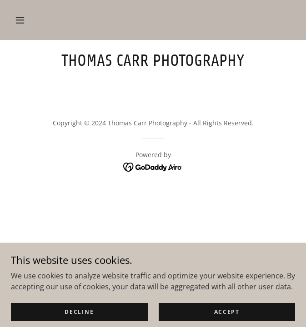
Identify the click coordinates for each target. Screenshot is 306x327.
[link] (153, 60)
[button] (20, 20)
